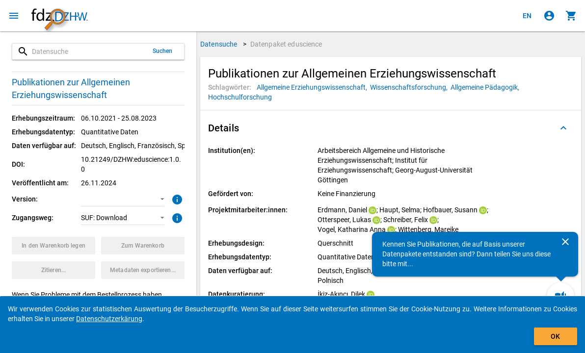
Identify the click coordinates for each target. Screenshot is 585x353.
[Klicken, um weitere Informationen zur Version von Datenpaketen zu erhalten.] (176, 198)
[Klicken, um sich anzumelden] (549, 15)
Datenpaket (286, 44)
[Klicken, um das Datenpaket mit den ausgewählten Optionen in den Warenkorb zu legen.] (53, 245)
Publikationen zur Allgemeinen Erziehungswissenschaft (71, 88)
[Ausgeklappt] (563, 128)
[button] (122, 199)
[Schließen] (565, 242)
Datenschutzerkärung (109, 319)
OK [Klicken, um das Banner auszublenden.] (555, 336)
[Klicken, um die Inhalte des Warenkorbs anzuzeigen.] (571, 15)
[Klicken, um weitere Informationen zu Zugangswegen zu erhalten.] (176, 217)
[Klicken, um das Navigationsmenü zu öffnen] (14, 15)
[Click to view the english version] (527, 15)
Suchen (163, 51)
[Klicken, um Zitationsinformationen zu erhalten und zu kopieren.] (53, 270)
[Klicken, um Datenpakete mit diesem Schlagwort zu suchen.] (313, 87)
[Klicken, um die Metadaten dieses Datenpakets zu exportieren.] (143, 270)
